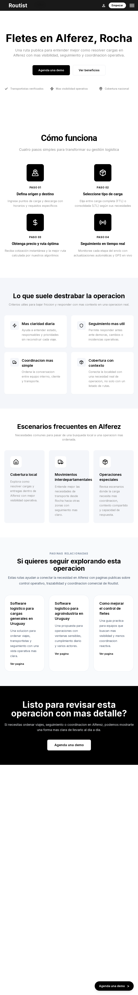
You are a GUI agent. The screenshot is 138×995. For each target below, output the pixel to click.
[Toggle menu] (132, 5)
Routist (18, 5)
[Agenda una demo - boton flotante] (114, 986)
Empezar (117, 5)
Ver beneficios (89, 70)
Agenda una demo (51, 70)
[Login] (104, 5)
